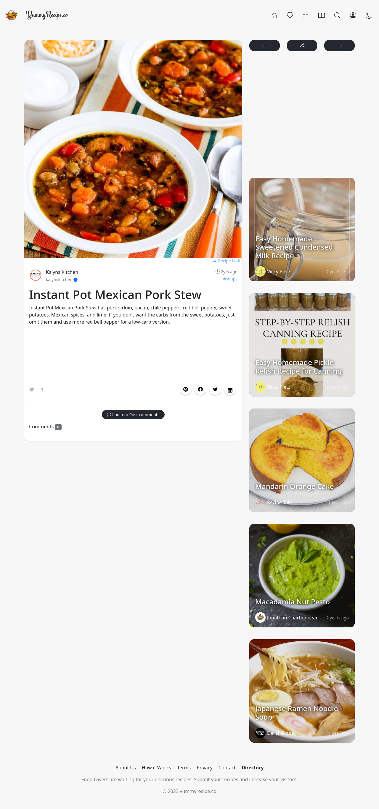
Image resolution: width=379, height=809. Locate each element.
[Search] (337, 15)
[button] (200, 389)
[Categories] (305, 15)
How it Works (156, 767)
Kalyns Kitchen (62, 272)
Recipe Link (226, 261)
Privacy (204, 767)
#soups (230, 279)
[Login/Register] (353, 15)
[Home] (274, 15)
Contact (227, 767)
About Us (125, 767)
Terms (184, 767)
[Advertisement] (133, 351)
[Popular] (290, 15)
